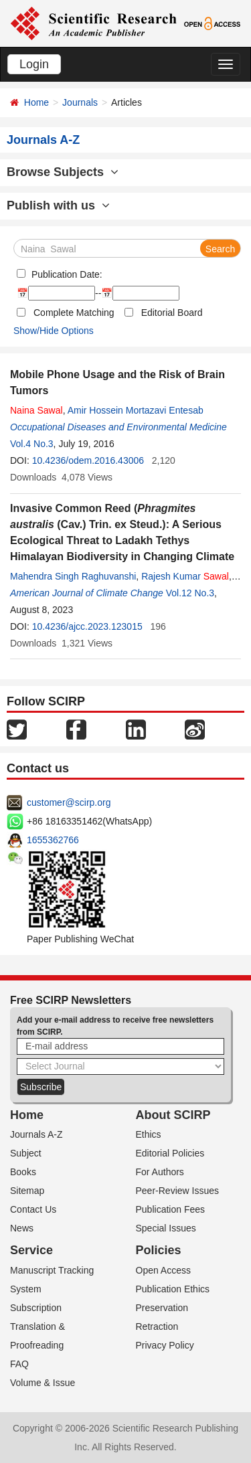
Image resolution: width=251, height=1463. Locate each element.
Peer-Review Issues (178, 1190)
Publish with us (58, 205)
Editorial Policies (170, 1153)
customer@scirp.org (68, 802)
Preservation (162, 1307)
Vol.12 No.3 (190, 593)
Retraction (157, 1326)
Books (23, 1172)
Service (31, 1250)
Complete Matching (73, 312)
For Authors (160, 1172)
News (21, 1228)
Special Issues (166, 1228)
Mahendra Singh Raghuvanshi (73, 576)
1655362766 (53, 840)
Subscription (36, 1307)
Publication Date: (65, 274)
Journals (80, 102)
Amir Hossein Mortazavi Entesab (135, 410)
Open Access (163, 1270)
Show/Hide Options (53, 330)
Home (36, 102)
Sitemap (27, 1190)
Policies (158, 1250)
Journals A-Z (36, 1134)
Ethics (148, 1134)
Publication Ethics (173, 1289)
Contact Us (33, 1209)
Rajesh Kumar (185, 576)
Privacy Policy (165, 1345)
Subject (25, 1153)
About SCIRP (173, 1115)
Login (34, 64)
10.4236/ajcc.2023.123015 (87, 626)
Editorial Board (172, 312)
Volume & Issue (42, 1382)
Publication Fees (170, 1209)
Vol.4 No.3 (32, 443)
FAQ (19, 1364)
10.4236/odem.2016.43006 (88, 460)
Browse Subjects (62, 172)
